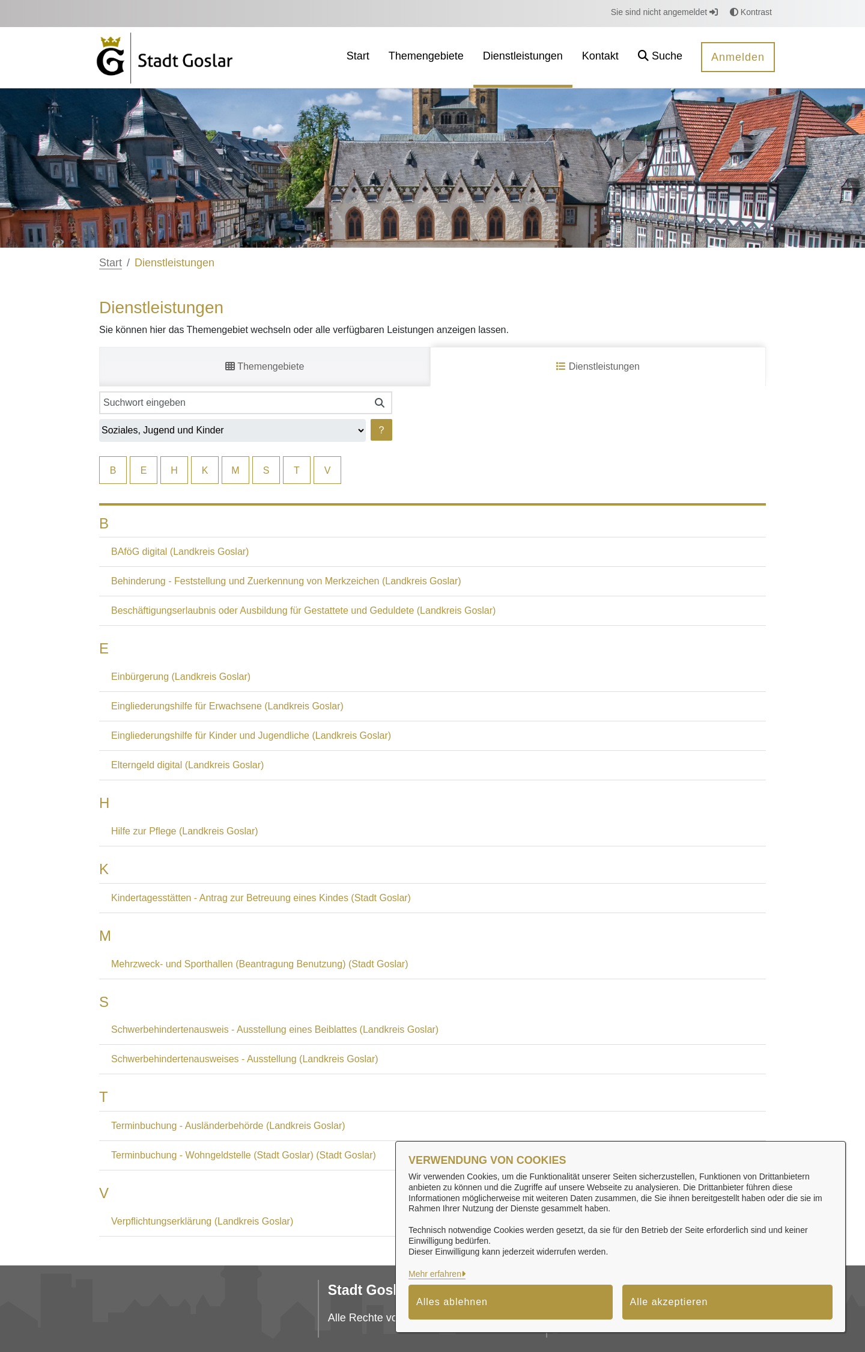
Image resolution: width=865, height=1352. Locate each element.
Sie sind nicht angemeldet (664, 12)
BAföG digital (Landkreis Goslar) (180, 551)
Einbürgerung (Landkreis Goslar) (180, 676)
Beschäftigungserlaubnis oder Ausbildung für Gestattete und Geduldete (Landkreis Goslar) (303, 610)
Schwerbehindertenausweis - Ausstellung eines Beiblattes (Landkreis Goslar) (275, 1029)
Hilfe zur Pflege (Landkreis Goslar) (184, 831)
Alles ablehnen (452, 1302)
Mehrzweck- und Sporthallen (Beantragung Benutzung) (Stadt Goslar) (259, 964)
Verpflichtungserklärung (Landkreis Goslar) (202, 1221)
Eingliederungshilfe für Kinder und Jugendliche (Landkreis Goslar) (251, 735)
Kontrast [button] (751, 12)
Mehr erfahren (434, 1274)
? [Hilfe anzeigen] (381, 430)
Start (110, 263)
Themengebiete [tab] (264, 366)
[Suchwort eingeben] (233, 402)
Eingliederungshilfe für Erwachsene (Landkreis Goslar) (227, 706)
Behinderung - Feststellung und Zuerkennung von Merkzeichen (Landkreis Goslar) (286, 581)
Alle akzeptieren (669, 1302)
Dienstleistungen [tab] (598, 366)
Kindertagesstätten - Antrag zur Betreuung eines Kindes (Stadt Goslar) (261, 898)
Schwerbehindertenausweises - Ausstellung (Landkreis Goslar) (244, 1059)
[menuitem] (358, 57)
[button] (660, 57)
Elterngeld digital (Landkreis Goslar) (187, 765)
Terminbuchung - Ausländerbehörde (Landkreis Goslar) (228, 1126)
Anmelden (738, 57)
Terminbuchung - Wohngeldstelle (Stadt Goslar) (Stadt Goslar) (243, 1155)
